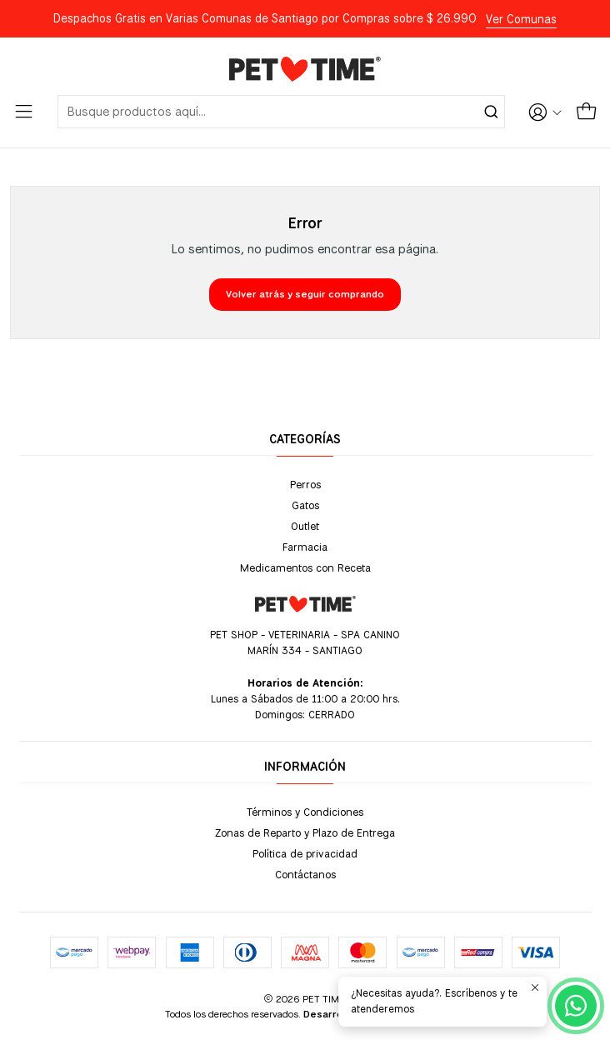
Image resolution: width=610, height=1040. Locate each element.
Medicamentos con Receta (305, 567)
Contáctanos (305, 874)
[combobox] (281, 111)
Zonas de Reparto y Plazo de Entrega (305, 832)
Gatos (305, 505)
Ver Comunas (521, 19)
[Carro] (586, 112)
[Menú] (23, 112)
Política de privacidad (305, 853)
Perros (305, 484)
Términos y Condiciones (305, 811)
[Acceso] (545, 112)
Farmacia (305, 546)
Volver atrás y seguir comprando (305, 294)
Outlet (305, 525)
